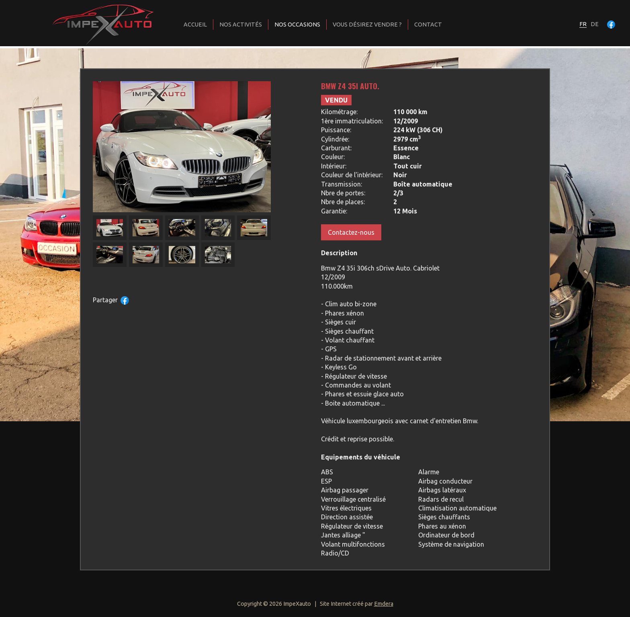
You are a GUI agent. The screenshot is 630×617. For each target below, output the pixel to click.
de (595, 24)
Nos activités (240, 24)
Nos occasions (297, 24)
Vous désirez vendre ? (367, 24)
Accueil (195, 24)
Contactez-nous (351, 232)
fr (583, 24)
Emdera (383, 604)
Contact (428, 24)
